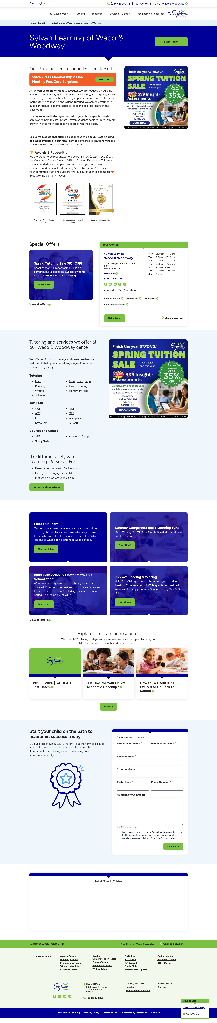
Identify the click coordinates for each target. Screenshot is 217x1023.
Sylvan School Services (138, 991)
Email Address (126, 757)
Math (38, 382)
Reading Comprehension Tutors (104, 958)
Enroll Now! (125, 546)
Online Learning (165, 957)
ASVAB (73, 424)
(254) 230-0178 (113, 279)
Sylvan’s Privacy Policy (165, 839)
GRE (71, 410)
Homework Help (78, 392)
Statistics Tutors (68, 971)
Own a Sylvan (37, 3)
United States (58, 24)
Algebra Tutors (68, 957)
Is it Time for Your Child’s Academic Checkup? (105, 686)
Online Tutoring (78, 387)
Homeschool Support (136, 971)
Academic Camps (79, 437)
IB (36, 419)
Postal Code (125, 783)
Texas (70, 24)
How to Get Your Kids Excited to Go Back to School (157, 688)
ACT (37, 414)
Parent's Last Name (163, 744)
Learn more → (104, 80)
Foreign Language (80, 382)
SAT (37, 410)
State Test (41, 424)
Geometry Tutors (69, 960)
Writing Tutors (99, 970)
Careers (162, 988)
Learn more (44, 286)
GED (71, 414)
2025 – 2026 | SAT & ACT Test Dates (53, 686)
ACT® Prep (130, 960)
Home (32, 24)
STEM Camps (164, 964)
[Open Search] (185, 14)
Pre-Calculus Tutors (70, 964)
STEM (38, 437)
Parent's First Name (129, 744)
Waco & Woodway (193, 1007)
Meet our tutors (46, 550)
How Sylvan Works (135, 985)
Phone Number (161, 783)
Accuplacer (75, 419)
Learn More (44, 605)
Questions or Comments (131, 795)
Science (40, 396)
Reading (40, 387)
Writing (39, 392)
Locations (43, 24)
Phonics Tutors (100, 963)
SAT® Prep (130, 957)
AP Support (131, 964)
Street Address (126, 770)
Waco (79, 24)
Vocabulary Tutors (102, 966)
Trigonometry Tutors (70, 967)
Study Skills (42, 442)
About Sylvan (165, 985)
